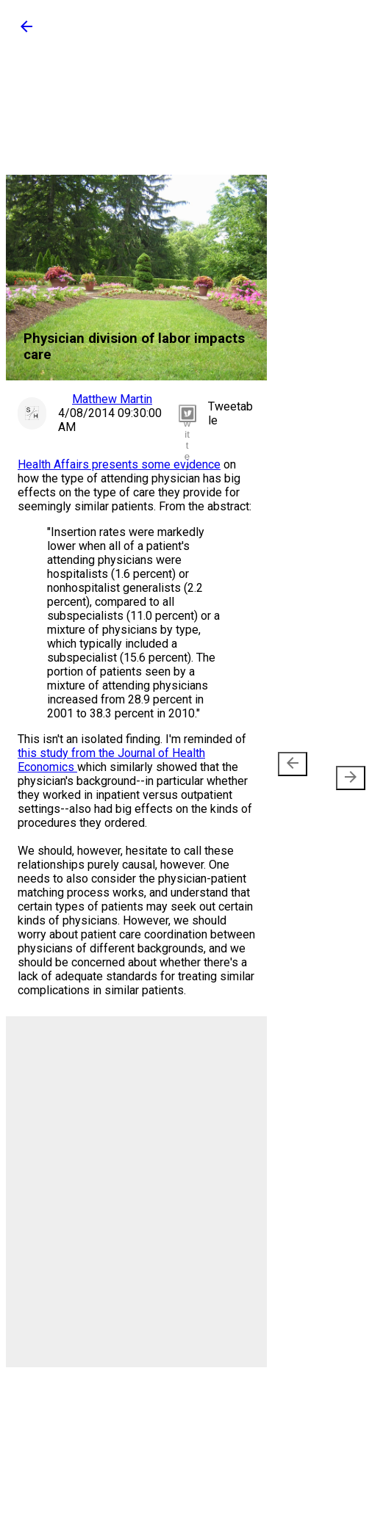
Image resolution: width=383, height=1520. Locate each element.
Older (344, 771)
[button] (26, 31)
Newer (295, 771)
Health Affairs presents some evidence (119, 464)
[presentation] (292, 764)
